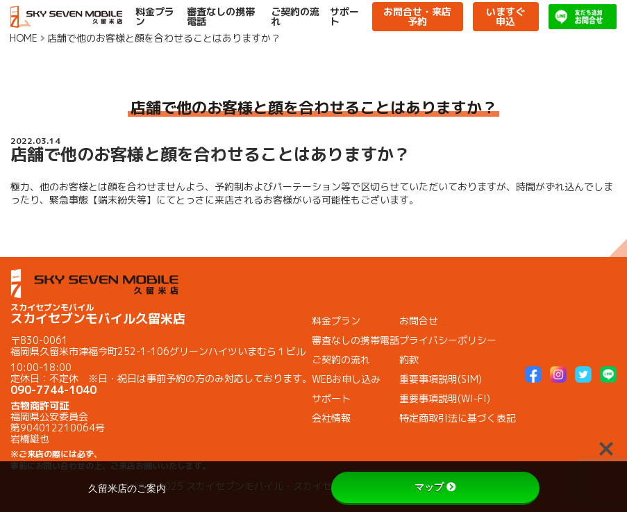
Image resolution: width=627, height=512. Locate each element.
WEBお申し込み (346, 379)
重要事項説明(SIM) (440, 379)
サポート (344, 16)
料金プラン (154, 16)
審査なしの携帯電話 (221, 16)
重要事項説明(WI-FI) (444, 398)
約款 (409, 359)
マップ (435, 487)
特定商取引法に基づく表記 (457, 417)
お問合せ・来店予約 (417, 16)
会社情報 (331, 417)
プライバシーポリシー (447, 340)
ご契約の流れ (295, 16)
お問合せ (418, 320)
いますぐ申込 (505, 16)
